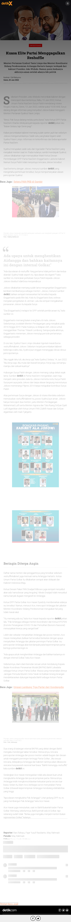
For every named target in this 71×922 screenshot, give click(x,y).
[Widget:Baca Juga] (9, 904)
